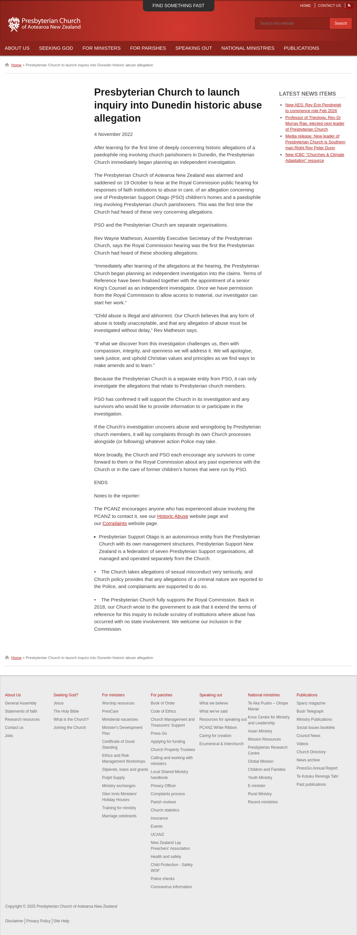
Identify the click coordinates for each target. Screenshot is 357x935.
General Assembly (20, 703)
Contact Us (329, 5)
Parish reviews (163, 802)
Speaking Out (193, 48)
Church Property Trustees (173, 749)
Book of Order (163, 703)
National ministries (264, 695)
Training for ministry (119, 808)
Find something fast (178, 5)
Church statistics (165, 810)
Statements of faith (21, 711)
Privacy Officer (163, 786)
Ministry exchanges (118, 786)
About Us (17, 48)
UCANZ (157, 834)
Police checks (162, 878)
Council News (308, 735)
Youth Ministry (260, 777)
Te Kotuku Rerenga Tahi (317, 776)
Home (305, 5)
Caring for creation (215, 735)
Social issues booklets (316, 727)
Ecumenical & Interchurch (221, 744)
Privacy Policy (38, 921)
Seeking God (56, 48)
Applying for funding (168, 741)
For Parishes (148, 48)
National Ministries (248, 48)
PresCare (110, 711)
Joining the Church (70, 727)
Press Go (159, 733)
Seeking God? (66, 695)
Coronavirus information (171, 887)
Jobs (9, 735)
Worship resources (118, 703)
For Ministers (102, 48)
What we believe (213, 703)
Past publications (311, 784)
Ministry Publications (314, 719)
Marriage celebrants (119, 816)
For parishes (161, 695)
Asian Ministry (260, 731)
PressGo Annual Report (317, 768)
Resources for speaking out (223, 719)
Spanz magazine (311, 703)
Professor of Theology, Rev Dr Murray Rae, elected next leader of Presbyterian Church (314, 123)
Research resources (22, 719)
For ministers (113, 695)
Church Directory (311, 752)
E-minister (256, 786)
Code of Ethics (163, 711)
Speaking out (210, 695)
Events (157, 826)
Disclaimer (14, 921)
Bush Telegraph (310, 711)
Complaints (115, 523)
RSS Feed (349, 6)
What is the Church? (71, 719)
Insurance (159, 818)
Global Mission (261, 761)
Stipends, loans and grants (125, 769)
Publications (301, 48)
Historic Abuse (172, 516)
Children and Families (267, 769)
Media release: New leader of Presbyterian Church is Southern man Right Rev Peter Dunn (315, 142)
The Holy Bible (66, 711)
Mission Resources (264, 739)
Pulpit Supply (113, 777)
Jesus (59, 703)
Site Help (62, 921)
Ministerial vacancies (120, 719)
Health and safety (166, 856)
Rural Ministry (260, 794)
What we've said (213, 711)
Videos (302, 744)
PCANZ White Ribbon (218, 727)
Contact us (14, 727)
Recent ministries (263, 802)
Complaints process (168, 794)
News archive (308, 760)
